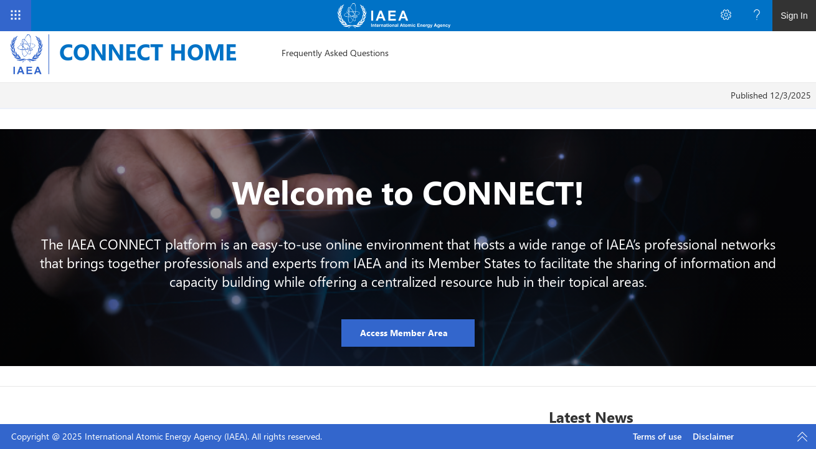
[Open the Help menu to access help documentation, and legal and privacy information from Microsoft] (756, 15)
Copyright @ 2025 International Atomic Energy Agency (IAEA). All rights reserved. (166, 436)
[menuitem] (335, 53)
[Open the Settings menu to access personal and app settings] (725, 15)
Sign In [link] (794, 16)
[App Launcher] (15, 15)
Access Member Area (405, 333)
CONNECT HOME (148, 51)
